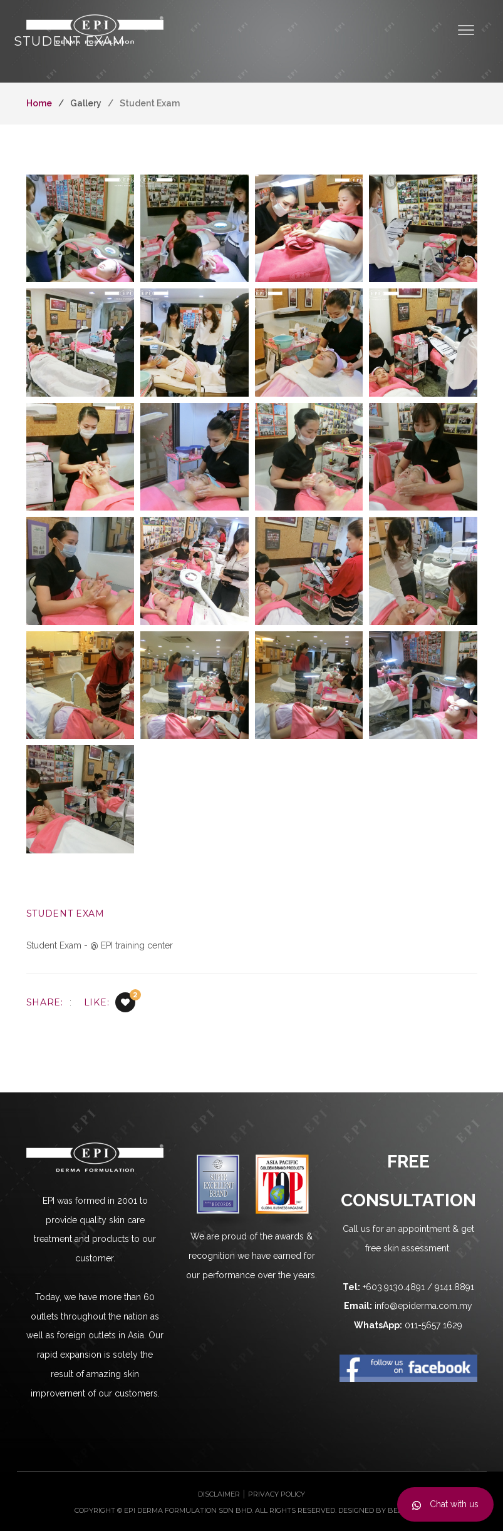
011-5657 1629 (433, 1325)
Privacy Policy (276, 1494)
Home (39, 103)
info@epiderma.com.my (423, 1306)
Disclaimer (219, 1494)
